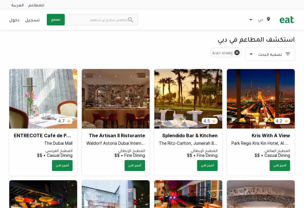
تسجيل (32, 20)
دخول (14, 20)
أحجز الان (279, 165)
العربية (17, 4)
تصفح (55, 19)
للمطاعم (36, 4)
